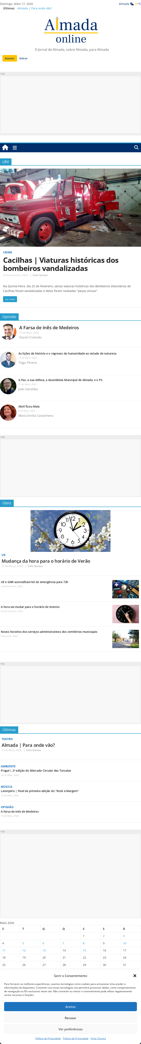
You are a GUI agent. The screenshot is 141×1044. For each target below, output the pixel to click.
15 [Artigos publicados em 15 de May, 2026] (84, 950)
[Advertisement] (70, 104)
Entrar (23, 58)
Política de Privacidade (48, 1038)
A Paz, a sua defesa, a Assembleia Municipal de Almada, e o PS (60, 380)
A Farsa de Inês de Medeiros (49, 327)
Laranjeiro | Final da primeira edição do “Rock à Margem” (40, 791)
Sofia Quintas (40, 275)
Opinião (9, 316)
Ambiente (8, 766)
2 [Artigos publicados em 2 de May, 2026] (104, 936)
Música (6, 787)
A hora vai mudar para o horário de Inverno (30, 607)
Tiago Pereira (27, 362)
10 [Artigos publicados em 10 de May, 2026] (124, 943)
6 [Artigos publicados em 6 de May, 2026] (43, 943)
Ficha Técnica (98, 1038)
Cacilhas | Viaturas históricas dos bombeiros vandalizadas (60, 264)
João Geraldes (28, 389)
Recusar (70, 1018)
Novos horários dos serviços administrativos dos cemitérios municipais (49, 632)
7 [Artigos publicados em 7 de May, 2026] (63, 943)
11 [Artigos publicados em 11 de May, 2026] (4, 950)
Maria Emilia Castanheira (35, 415)
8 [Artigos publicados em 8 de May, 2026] (83, 943)
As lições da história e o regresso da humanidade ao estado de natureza (67, 353)
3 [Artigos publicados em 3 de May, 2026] (124, 936)
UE (4, 555)
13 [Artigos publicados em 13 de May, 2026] (44, 950)
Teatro (7, 739)
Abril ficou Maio (29, 406)
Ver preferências (71, 1029)
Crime (7, 252)
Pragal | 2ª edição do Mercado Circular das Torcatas (36, 770)
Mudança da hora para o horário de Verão (46, 561)
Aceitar (70, 1007)
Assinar (10, 58)
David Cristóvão (30, 337)
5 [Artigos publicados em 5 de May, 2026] (23, 943)
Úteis (6, 502)
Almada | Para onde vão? (34, 8)
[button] (135, 976)
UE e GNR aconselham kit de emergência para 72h (34, 582)
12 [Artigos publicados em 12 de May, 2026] (24, 950)
